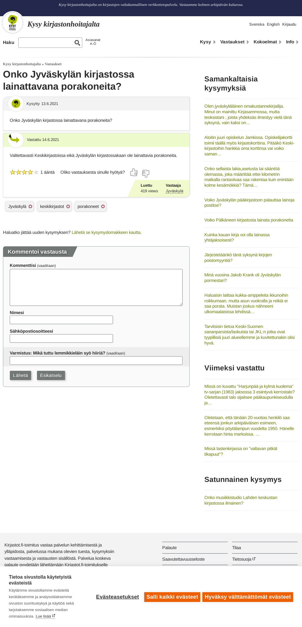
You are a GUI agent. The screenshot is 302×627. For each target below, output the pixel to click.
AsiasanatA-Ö (93, 41)
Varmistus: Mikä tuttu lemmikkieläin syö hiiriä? (57, 352)
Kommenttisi (23, 265)
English (273, 24)
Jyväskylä (174, 191)
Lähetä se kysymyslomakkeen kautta (106, 232)
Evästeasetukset (116, 597)
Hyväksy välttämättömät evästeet (248, 597)
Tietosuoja (241, 559)
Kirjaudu (289, 24)
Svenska (256, 24)
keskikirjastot (52, 206)
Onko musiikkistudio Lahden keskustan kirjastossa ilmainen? (240, 500)
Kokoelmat (265, 41)
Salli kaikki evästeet (171, 597)
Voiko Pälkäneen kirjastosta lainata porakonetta (248, 219)
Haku (8, 42)
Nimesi (17, 312)
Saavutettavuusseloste (183, 559)
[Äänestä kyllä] (134, 172)
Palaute (169, 547)
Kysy (205, 41)
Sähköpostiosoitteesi (31, 331)
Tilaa (236, 547)
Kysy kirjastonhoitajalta (22, 64)
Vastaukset (232, 41)
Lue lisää (43, 616)
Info (290, 41)
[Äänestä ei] (145, 174)
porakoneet (88, 206)
